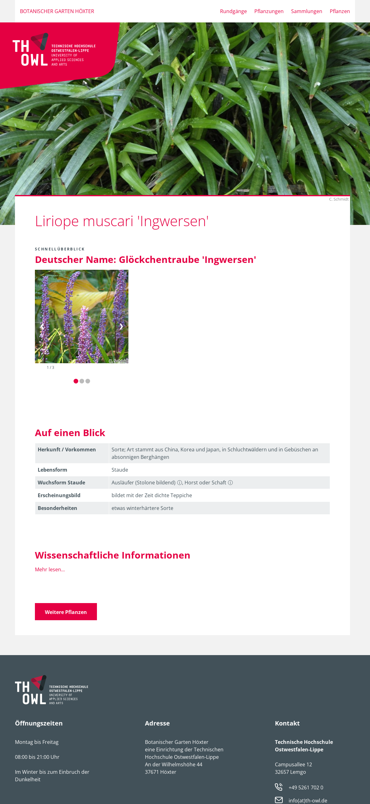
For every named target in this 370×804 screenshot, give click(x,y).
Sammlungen (306, 11)
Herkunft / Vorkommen (67, 449)
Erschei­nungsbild (59, 495)
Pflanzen (340, 11)
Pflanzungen (269, 11)
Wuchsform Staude (61, 482)
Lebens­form (52, 469)
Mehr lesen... (50, 569)
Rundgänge (233, 11)
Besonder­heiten (57, 508)
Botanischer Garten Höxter (57, 11)
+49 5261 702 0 (306, 787)
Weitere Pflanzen (66, 612)
